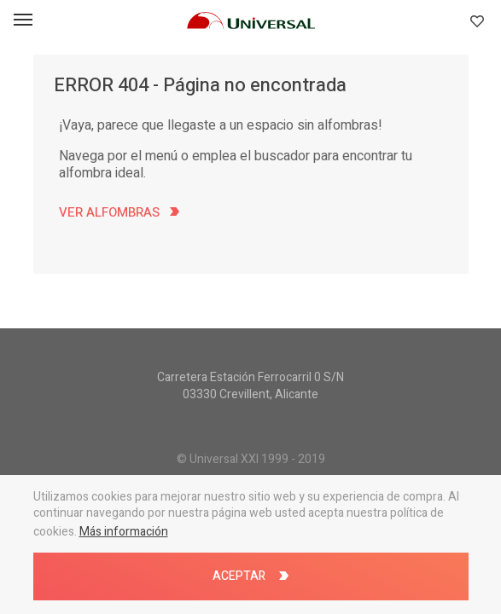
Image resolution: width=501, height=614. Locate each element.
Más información (123, 532)
